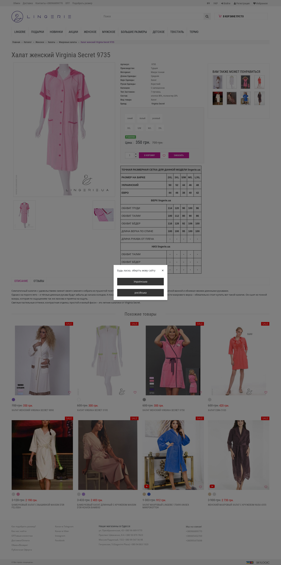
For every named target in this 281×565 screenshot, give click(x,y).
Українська (140, 281)
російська (141, 292)
